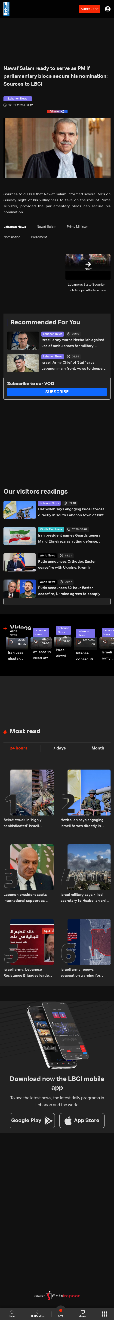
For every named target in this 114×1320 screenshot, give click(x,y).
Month (98, 748)
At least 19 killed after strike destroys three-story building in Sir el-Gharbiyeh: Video (42, 655)
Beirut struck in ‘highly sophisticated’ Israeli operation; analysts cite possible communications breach (25, 823)
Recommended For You (45, 322)
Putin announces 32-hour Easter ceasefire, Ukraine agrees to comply (69, 591)
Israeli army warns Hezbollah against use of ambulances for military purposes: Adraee (72, 343)
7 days (59, 748)
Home (12, 1313)
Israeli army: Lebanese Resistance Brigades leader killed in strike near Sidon (26, 973)
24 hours (19, 748)
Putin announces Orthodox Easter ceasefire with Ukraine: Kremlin (67, 565)
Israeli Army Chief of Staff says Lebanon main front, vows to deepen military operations (73, 366)
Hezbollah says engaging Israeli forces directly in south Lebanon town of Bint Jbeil (71, 512)
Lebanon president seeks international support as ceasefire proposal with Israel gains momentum (25, 898)
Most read (25, 731)
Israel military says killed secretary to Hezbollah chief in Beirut (85, 898)
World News (47, 555)
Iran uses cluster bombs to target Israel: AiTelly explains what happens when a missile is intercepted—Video (18, 656)
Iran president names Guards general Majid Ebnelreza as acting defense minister (70, 539)
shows (82, 1313)
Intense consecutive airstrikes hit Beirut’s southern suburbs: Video (86, 657)
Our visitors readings (35, 492)
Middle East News (51, 529)
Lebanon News (52, 334)
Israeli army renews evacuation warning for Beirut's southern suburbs (82, 973)
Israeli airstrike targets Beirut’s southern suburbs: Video (63, 653)
